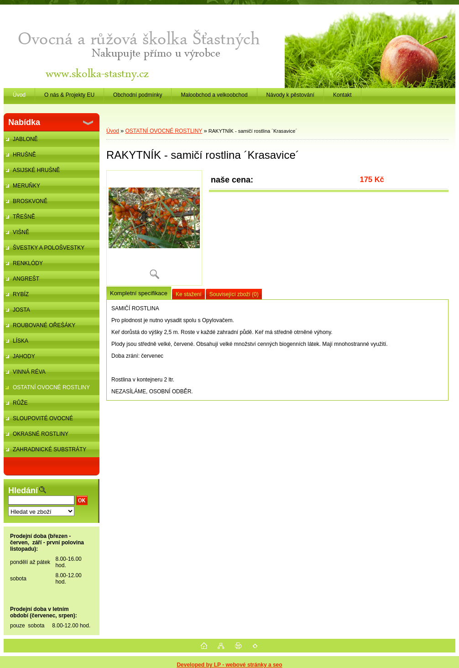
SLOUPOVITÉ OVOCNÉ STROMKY (38, 420)
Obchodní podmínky (137, 95)
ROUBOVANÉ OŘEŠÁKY (44, 325)
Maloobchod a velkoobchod (214, 95)
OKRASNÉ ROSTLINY (40, 434)
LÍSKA (20, 341)
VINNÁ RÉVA (29, 372)
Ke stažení (189, 294)
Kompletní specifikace (138, 293)
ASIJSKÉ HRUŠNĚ (36, 170)
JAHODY (24, 356)
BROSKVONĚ (30, 201)
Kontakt (342, 95)
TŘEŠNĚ (24, 217)
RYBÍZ (21, 294)
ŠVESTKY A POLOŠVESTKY (48, 248)
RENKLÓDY (28, 263)
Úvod (112, 131)
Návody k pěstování (290, 95)
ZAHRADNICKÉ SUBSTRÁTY (49, 449)
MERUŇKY (26, 186)
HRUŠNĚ (24, 154)
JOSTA (21, 310)
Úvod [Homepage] (19, 95)
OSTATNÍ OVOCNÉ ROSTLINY (51, 387)
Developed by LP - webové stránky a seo (229, 665)
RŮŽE (20, 403)
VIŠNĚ (21, 232)
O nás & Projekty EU (69, 95)
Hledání (23, 490)
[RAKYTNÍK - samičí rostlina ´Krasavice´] (154, 228)
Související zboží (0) (234, 294)
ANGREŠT (26, 279)
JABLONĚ (25, 139)
